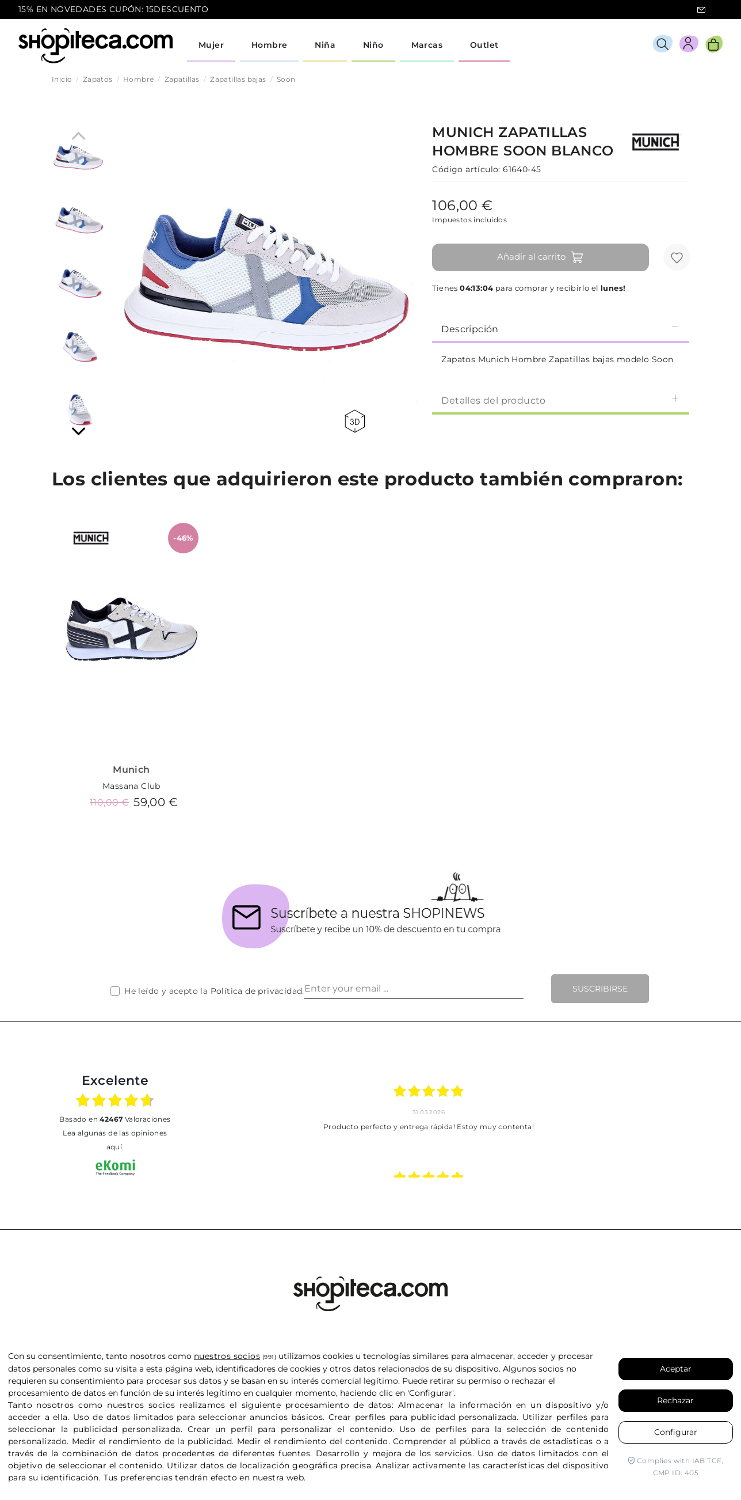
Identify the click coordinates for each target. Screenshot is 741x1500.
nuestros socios (227, 1356)
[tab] (560, 328)
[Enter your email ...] (414, 988)
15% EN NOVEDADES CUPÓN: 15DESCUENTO (113, 9)
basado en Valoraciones (114, 1119)
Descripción (560, 328)
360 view (355, 421)
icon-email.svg (701, 9)
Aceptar (676, 1369)
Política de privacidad (257, 991)
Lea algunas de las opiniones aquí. (115, 1140)
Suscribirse (600, 988)
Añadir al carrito (540, 257)
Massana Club (131, 786)
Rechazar (675, 1400)
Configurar (675, 1432)
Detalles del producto (560, 400)
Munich (131, 769)
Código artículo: (466, 169)
